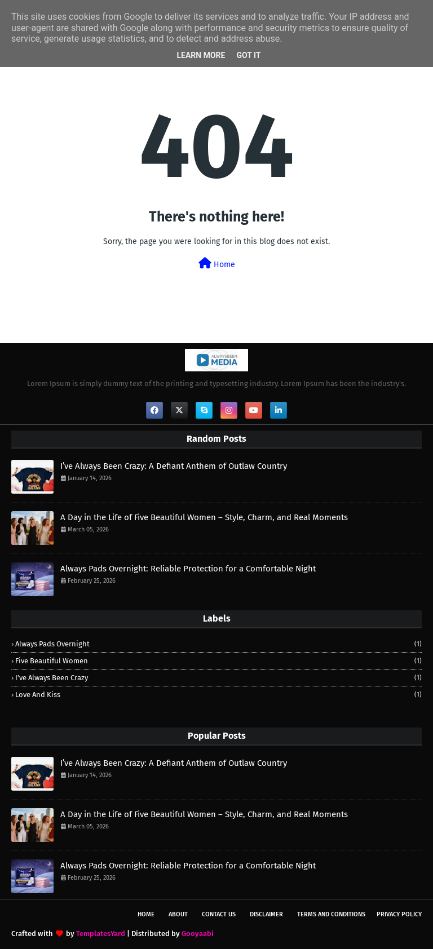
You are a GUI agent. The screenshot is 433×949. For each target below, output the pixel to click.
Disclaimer (266, 914)
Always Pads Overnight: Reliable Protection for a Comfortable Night (188, 569)
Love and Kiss (218, 694)
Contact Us (219, 914)
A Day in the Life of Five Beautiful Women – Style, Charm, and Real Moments (204, 517)
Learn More (200, 55)
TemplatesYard (100, 933)
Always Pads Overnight (218, 644)
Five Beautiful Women (218, 661)
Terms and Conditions (331, 914)
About (178, 914)
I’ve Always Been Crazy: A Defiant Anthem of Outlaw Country (173, 466)
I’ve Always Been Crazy (218, 677)
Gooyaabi (198, 933)
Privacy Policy (399, 914)
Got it (248, 55)
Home (216, 263)
